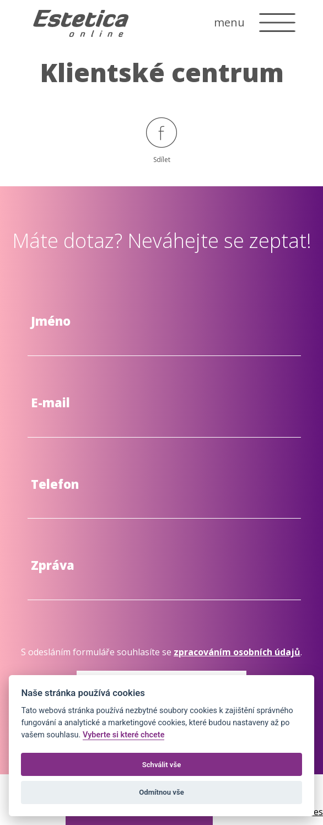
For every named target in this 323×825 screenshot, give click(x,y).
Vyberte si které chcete (124, 735)
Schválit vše (161, 765)
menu (229, 22)
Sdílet (161, 140)
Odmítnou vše (161, 792)
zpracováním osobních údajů (237, 652)
